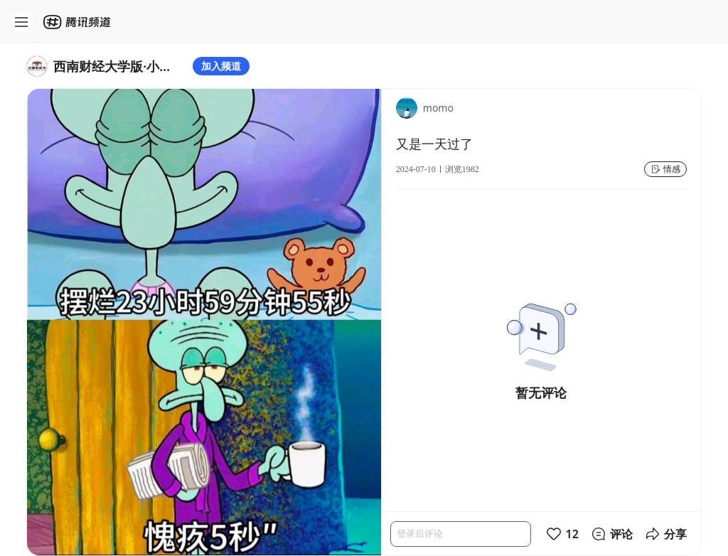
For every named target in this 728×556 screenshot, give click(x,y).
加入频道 (221, 66)
